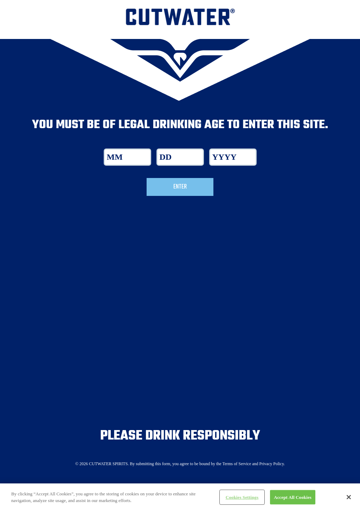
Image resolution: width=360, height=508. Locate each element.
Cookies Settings (242, 499)
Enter (180, 187)
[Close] (348, 499)
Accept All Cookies (292, 499)
